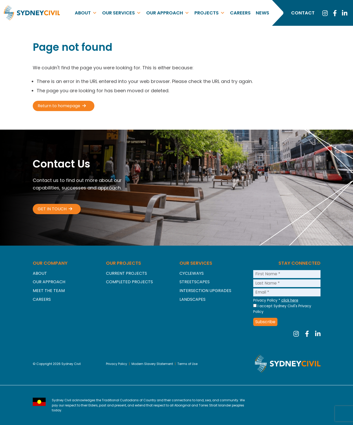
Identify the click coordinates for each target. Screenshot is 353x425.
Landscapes (192, 299)
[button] (63, 106)
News (262, 13)
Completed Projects (129, 282)
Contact (303, 13)
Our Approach (167, 13)
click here (289, 300)
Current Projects (126, 273)
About (86, 13)
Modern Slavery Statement (153, 364)
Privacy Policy (117, 364)
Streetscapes (194, 282)
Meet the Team (49, 291)
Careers (240, 13)
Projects (209, 13)
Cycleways (191, 273)
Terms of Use (188, 364)
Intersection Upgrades (205, 291)
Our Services (121, 13)
